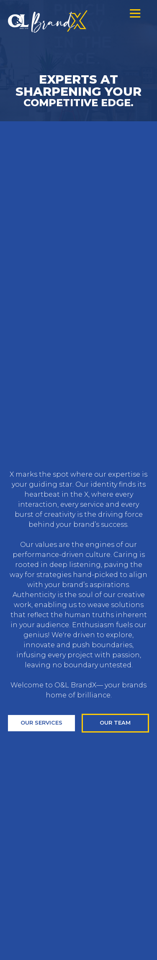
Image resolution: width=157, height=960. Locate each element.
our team (115, 723)
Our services (41, 723)
